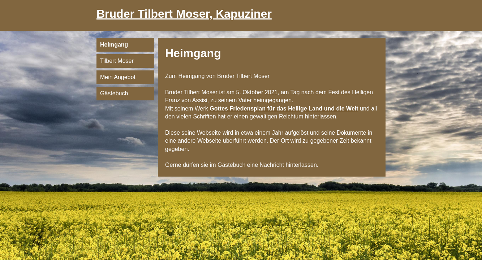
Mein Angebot (117, 77)
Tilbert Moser (117, 61)
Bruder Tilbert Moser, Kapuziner (184, 13)
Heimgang (114, 45)
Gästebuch (114, 93)
